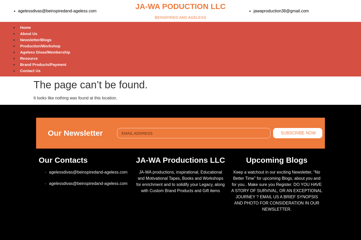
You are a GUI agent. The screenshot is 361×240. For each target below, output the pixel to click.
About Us (28, 33)
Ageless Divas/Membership (45, 52)
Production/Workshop (40, 46)
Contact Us (30, 70)
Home (25, 27)
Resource (29, 58)
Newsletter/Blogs (36, 40)
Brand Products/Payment (43, 64)
